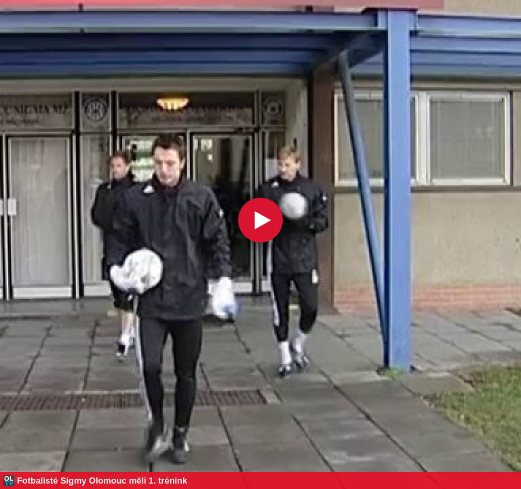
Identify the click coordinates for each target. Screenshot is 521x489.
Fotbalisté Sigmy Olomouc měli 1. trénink (102, 480)
